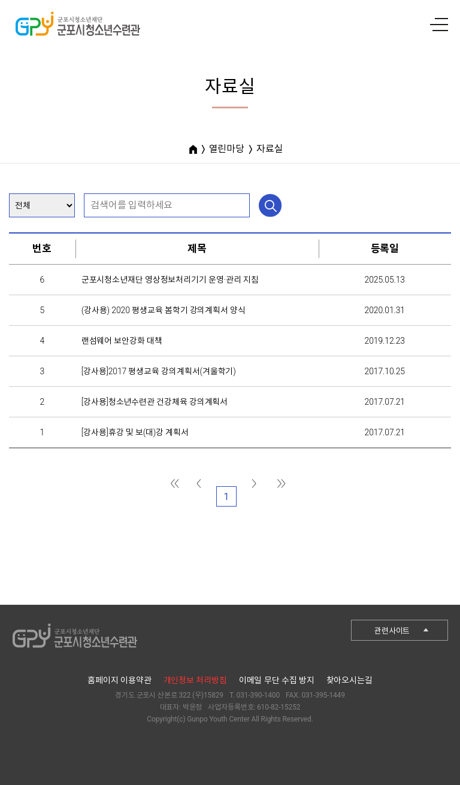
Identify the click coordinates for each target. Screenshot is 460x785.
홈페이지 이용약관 (119, 680)
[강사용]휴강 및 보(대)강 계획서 (135, 432)
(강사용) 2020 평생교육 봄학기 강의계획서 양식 (163, 310)
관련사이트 (392, 630)
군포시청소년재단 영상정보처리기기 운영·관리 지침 (170, 279)
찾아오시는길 (349, 680)
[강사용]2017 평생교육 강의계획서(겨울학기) (158, 371)
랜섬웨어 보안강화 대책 (121, 340)
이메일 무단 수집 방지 (276, 680)
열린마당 (226, 148)
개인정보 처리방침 (195, 680)
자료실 (269, 148)
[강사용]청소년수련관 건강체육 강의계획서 (154, 402)
